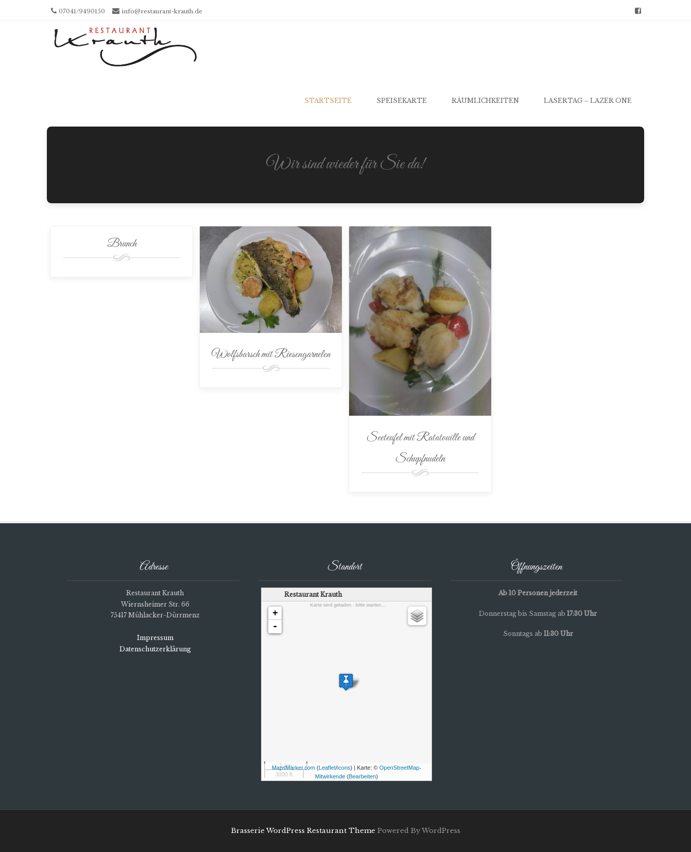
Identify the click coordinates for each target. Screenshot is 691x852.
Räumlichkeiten (485, 100)
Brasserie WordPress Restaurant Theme (303, 830)
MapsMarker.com (293, 768)
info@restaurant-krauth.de (162, 11)
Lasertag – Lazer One (588, 100)
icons (344, 768)
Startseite (328, 100)
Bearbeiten (362, 776)
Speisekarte (401, 100)
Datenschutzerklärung (155, 649)
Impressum (155, 638)
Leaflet (327, 768)
